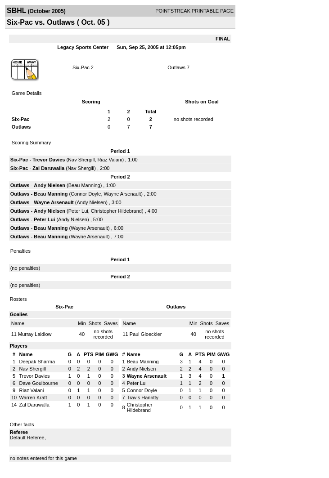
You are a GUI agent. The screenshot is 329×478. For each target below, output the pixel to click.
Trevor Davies (48, 159)
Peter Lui (78, 211)
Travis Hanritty (143, 397)
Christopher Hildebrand (116, 211)
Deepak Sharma (37, 361)
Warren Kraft (33, 397)
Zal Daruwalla (48, 168)
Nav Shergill (81, 159)
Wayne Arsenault (122, 194)
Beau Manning (84, 185)
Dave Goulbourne (38, 383)
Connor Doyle (86, 194)
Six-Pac (81, 67)
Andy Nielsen (49, 185)
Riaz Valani (110, 159)
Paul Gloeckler (146, 334)
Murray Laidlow (35, 334)
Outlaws (176, 67)
